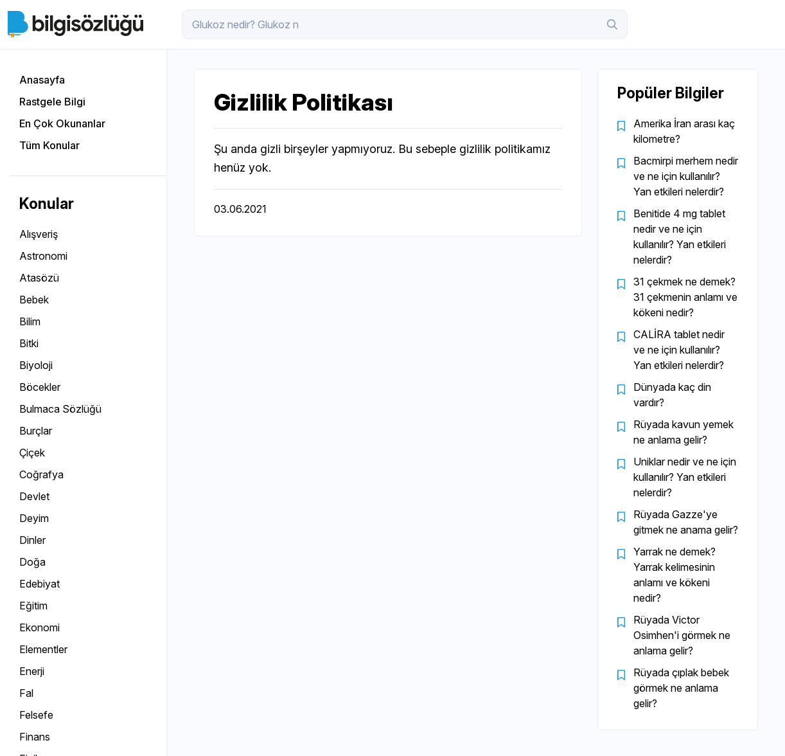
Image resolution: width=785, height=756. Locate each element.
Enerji (31, 671)
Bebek (34, 299)
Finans (34, 736)
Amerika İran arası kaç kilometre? (684, 131)
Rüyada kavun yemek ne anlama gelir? (683, 432)
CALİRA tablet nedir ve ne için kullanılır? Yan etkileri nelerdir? (679, 350)
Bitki (29, 343)
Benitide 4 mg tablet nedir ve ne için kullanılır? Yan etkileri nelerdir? (679, 236)
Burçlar (35, 430)
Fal (26, 693)
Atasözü (39, 277)
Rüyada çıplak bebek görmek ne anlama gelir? (681, 688)
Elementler (43, 649)
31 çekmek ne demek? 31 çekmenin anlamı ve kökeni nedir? (685, 297)
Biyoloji (36, 365)
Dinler (32, 540)
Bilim (29, 321)
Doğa (32, 561)
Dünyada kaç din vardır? (672, 395)
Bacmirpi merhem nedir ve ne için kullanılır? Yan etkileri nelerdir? (685, 176)
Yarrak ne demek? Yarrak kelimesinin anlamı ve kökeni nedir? (674, 574)
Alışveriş (38, 234)
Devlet (34, 496)
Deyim (34, 518)
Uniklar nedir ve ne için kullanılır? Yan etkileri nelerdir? (684, 477)
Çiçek (32, 452)
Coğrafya (41, 474)
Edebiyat (39, 583)
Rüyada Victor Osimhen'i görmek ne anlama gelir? (681, 635)
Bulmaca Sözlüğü (60, 408)
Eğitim (33, 605)
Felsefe (36, 714)
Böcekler (39, 387)
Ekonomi (39, 627)
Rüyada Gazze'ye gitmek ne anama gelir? (685, 522)
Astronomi (43, 255)
